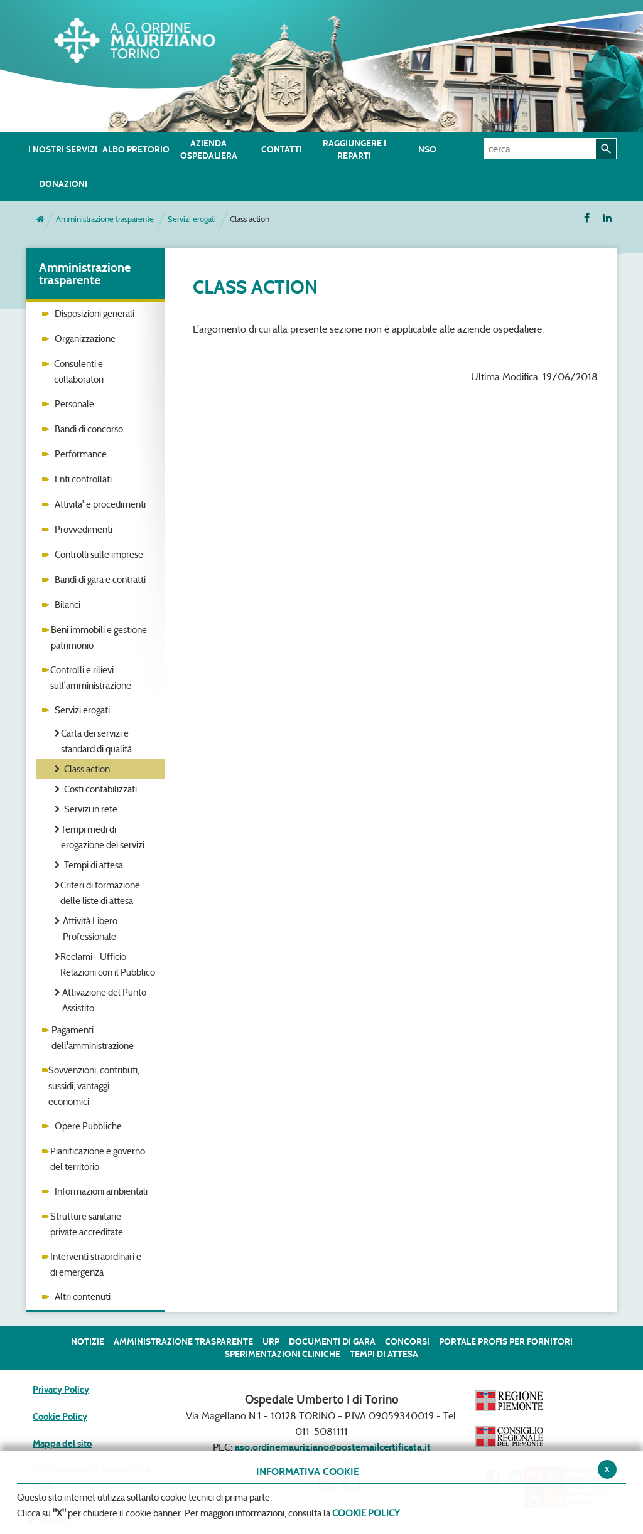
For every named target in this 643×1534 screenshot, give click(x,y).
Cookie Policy (60, 1416)
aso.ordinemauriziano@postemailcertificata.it (333, 1447)
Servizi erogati (192, 219)
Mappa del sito (62, 1443)
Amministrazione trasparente (105, 219)
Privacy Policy (61, 1389)
